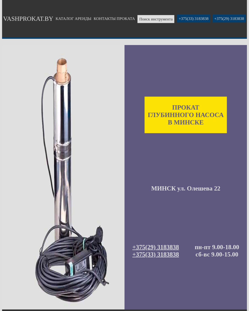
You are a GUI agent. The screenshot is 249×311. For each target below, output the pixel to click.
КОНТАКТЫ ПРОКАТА (114, 18)
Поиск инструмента (156, 19)
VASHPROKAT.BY (28, 18)
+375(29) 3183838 (229, 18)
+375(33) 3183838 (193, 18)
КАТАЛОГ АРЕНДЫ (73, 18)
